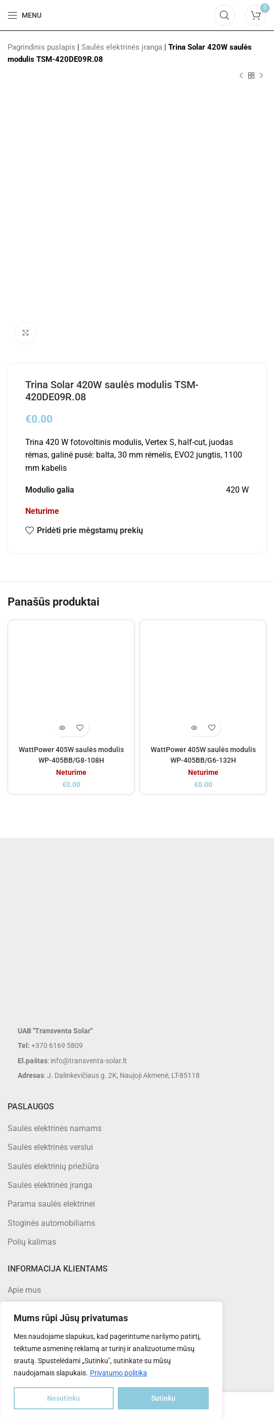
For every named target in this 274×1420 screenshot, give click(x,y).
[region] (111, 1360)
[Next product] (261, 76)
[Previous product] (241, 76)
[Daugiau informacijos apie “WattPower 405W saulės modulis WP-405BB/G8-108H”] (62, 727)
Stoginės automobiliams (51, 1223)
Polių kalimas (32, 1242)
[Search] (224, 15)
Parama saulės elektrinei (51, 1204)
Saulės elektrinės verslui (50, 1147)
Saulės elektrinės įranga (121, 47)
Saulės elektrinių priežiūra (53, 1166)
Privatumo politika (118, 1373)
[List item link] (137, 1045)
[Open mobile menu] (25, 15)
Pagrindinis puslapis (41, 47)
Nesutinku (63, 1398)
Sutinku (163, 1398)
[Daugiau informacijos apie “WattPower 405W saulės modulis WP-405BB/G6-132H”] (194, 727)
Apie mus (24, 1290)
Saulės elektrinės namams (55, 1128)
